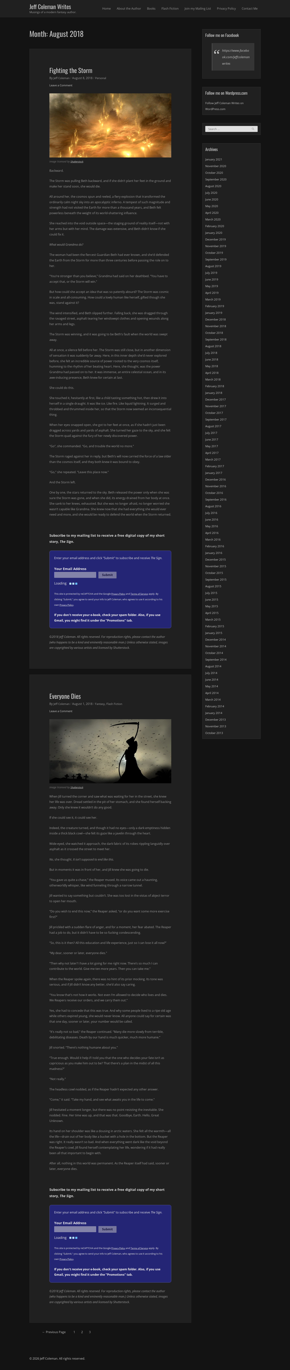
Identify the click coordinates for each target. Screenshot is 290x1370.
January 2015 (214, 634)
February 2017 (215, 467)
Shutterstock (77, 162)
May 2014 (211, 687)
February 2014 (215, 707)
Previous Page (56, 1333)
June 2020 (212, 200)
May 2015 (211, 607)
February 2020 (215, 227)
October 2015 (214, 574)
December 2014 (216, 641)
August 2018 (213, 347)
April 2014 (212, 694)
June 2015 (212, 601)
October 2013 (214, 734)
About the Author (129, 9)
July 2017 (211, 434)
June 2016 (212, 521)
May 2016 (211, 527)
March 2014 (213, 701)
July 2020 (211, 194)
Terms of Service (141, 594)
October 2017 (214, 414)
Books (151, 9)
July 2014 (211, 674)
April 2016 (212, 534)
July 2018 (211, 354)
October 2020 (214, 174)
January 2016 (214, 554)
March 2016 (213, 541)
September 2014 (216, 661)
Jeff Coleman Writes (52, 7)
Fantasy (102, 705)
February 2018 (215, 387)
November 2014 (216, 647)
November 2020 (216, 167)
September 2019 (216, 260)
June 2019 (212, 280)
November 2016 (216, 487)
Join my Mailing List (198, 9)
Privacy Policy (226, 9)
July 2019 (211, 274)
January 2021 (214, 160)
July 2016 (211, 514)
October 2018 (214, 334)
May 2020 (211, 207)
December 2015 (216, 561)
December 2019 (216, 240)
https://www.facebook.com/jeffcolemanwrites (235, 57)
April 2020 (212, 214)
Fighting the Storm (74, 70)
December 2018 (216, 320)
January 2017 (214, 474)
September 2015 (216, 581)
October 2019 (214, 254)
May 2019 (211, 287)
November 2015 (216, 567)
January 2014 (214, 714)
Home (106, 9)
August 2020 (213, 187)
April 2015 (212, 614)
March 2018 (213, 380)
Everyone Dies (67, 696)
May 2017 (211, 447)
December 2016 (216, 481)
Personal (103, 79)
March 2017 (213, 461)
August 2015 (213, 587)
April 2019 (212, 294)
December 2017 (216, 400)
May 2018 (211, 367)
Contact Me (250, 9)
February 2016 (215, 547)
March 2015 (213, 621)
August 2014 (213, 667)
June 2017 (212, 441)
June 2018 (212, 360)
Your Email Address (70, 569)
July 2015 (211, 594)
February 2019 (215, 307)
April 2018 (212, 374)
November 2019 (216, 247)
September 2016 (216, 501)
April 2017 (212, 454)
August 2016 (213, 507)
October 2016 (214, 494)
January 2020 (214, 234)
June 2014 (212, 681)
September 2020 (216, 180)
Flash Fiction (170, 9)
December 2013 (216, 721)
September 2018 (216, 340)
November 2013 (216, 727)
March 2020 (213, 220)
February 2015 (215, 627)
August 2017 (213, 427)
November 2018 (216, 327)
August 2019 (213, 267)
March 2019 (213, 300)
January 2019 (214, 314)
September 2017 (216, 421)
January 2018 (214, 394)
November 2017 (216, 407)
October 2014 (214, 654)
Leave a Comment (61, 86)
